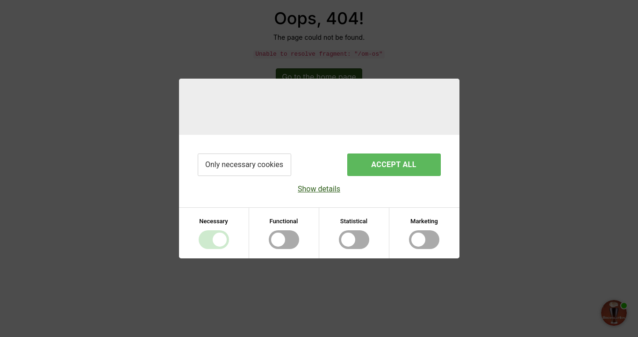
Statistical (353, 221)
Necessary (213, 221)
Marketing (424, 221)
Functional (284, 221)
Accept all (393, 164)
